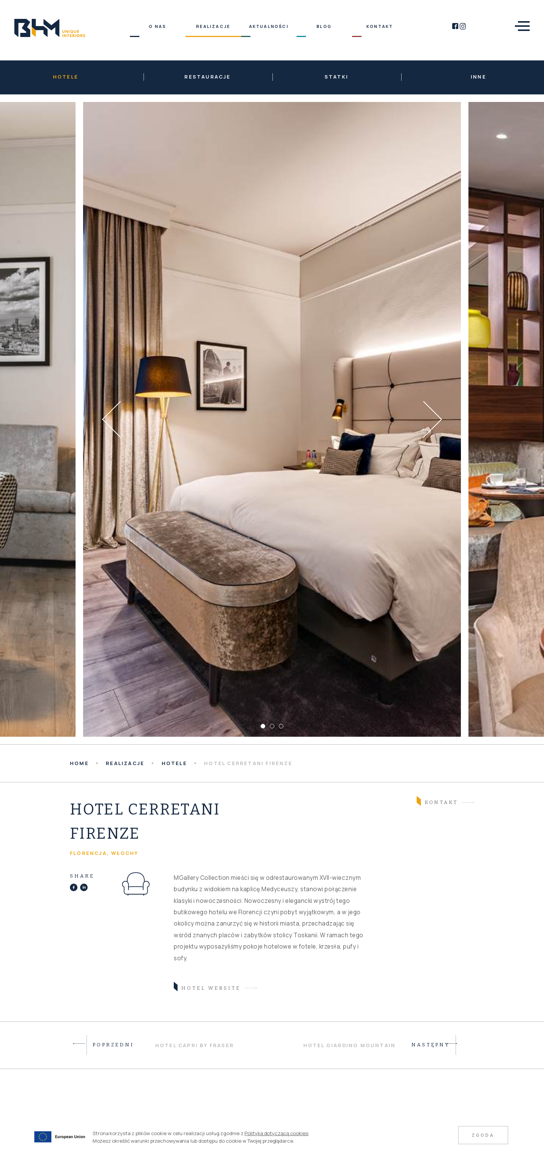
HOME (79, 763)
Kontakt (437, 801)
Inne (478, 76)
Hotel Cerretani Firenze (248, 763)
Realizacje (125, 763)
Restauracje (207, 76)
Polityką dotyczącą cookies (276, 1133)
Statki (336, 76)
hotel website (207, 987)
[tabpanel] (272, 419)
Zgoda (483, 1135)
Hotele (65, 76)
